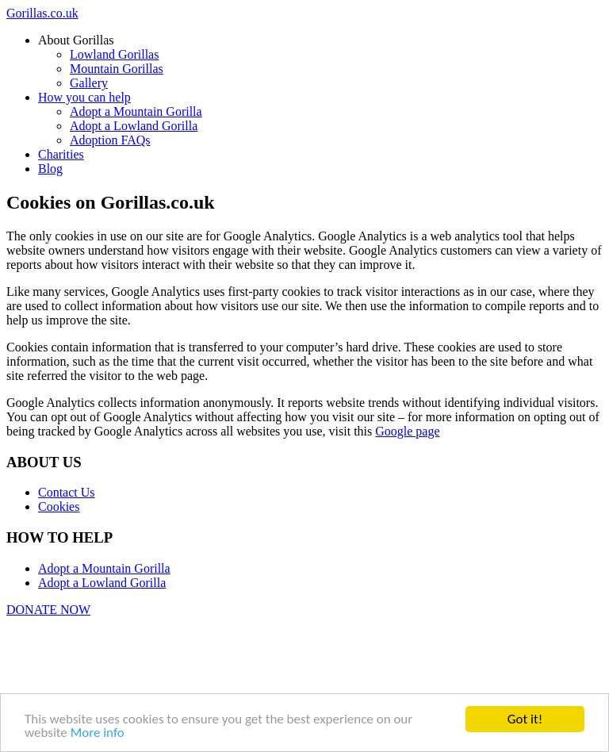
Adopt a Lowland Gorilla (102, 582)
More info (97, 733)
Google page (407, 431)
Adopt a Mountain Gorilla (104, 568)
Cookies (58, 506)
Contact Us (66, 492)
